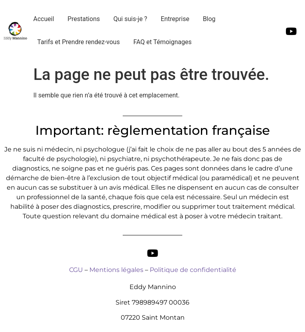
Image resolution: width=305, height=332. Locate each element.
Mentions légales (116, 270)
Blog (209, 19)
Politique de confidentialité (193, 270)
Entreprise (175, 19)
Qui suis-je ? (130, 19)
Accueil (43, 19)
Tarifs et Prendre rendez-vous (78, 42)
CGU (76, 270)
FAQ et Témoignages (162, 42)
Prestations (84, 19)
